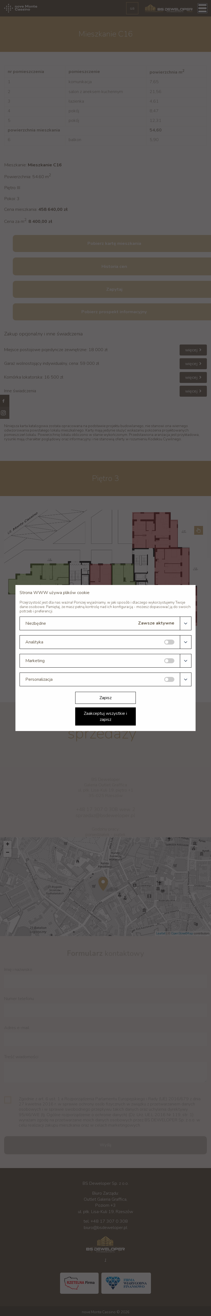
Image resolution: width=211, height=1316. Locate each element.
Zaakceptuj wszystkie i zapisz (105, 716)
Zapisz (105, 698)
